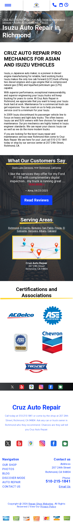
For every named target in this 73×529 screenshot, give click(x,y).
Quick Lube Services (22, 167)
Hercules (33, 231)
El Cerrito (25, 228)
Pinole (58, 228)
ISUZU (44, 22)
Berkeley (36, 228)
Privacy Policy (48, 506)
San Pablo (47, 228)
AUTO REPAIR (11, 482)
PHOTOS (8, 469)
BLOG (6, 473)
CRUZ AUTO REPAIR (12, 19)
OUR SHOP (9, 464)
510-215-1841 (59, 139)
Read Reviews (36, 200)
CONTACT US (11, 486)
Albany (42, 231)
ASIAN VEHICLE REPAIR (26, 22)
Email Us (65, 486)
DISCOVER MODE (13, 478)
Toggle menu (8, 5)
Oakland (51, 231)
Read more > (36, 184)
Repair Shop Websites (41, 503)
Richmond (13, 228)
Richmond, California (50, 167)
